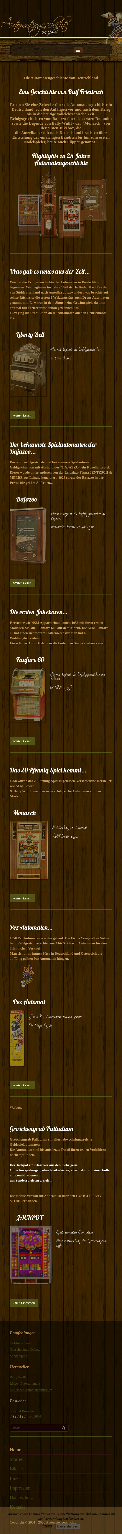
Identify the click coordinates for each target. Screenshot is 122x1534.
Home (15, 1449)
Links (15, 1478)
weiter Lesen (22, 415)
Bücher (16, 1468)
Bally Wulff (18, 1377)
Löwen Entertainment (25, 1383)
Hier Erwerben (24, 1303)
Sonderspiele (19, 1356)
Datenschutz (21, 1497)
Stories (16, 1459)
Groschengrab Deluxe (25, 1349)
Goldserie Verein (21, 1343)
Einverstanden (67, 1526)
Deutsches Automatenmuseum (31, 1390)
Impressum (20, 1487)
